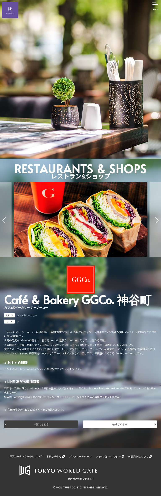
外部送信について (138, 456)
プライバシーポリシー (108, 456)
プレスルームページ (80, 456)
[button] (4, 220)
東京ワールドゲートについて (26, 456)
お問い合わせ (54, 456)
